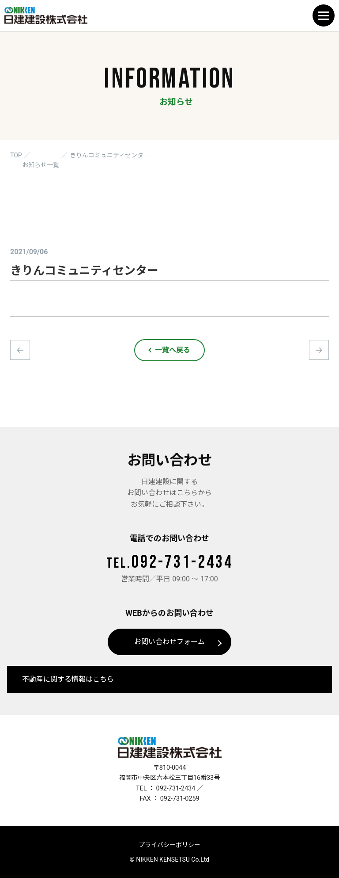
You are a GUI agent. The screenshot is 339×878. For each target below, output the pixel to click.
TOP (16, 155)
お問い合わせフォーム (169, 642)
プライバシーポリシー (169, 844)
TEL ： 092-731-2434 (166, 788)
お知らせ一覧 (40, 164)
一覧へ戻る (172, 350)
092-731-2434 (169, 562)
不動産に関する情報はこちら (68, 679)
